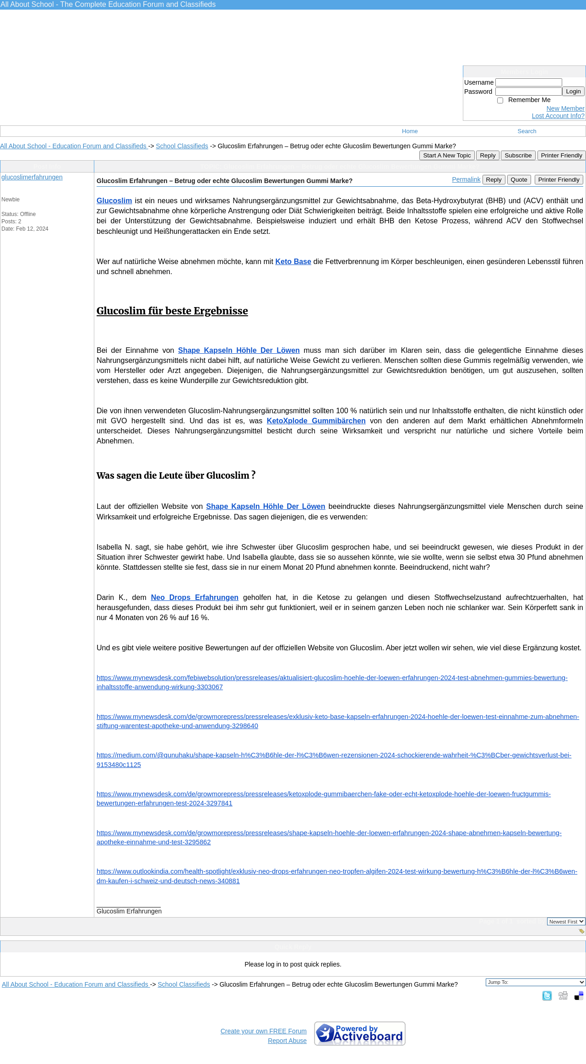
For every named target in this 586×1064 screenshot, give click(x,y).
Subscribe (518, 155)
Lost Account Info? (558, 115)
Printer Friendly (561, 155)
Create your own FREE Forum (264, 1031)
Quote (519, 179)
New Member (566, 108)
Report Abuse (287, 1040)
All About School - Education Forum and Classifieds (74, 146)
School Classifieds (182, 146)
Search (527, 131)
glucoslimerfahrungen (32, 177)
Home (410, 131)
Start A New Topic (447, 155)
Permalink (466, 179)
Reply (487, 155)
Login (573, 91)
